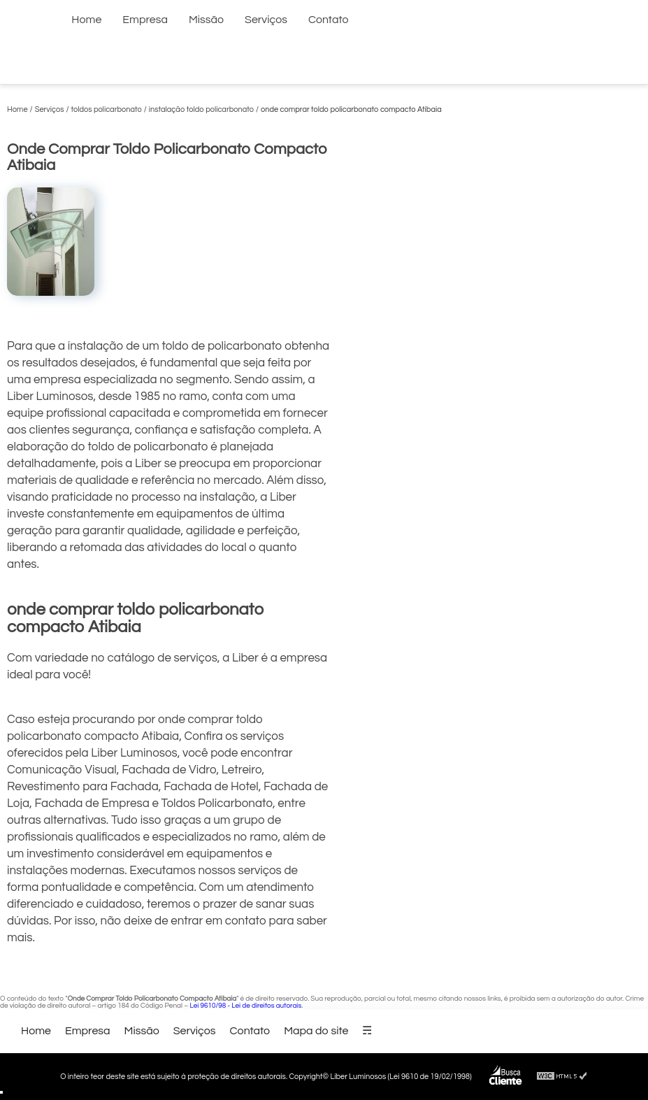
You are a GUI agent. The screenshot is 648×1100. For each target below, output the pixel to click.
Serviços (266, 19)
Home (86, 19)
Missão (206, 19)
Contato (328, 19)
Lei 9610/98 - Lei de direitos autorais (245, 1005)
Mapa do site (316, 1030)
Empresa (145, 19)
